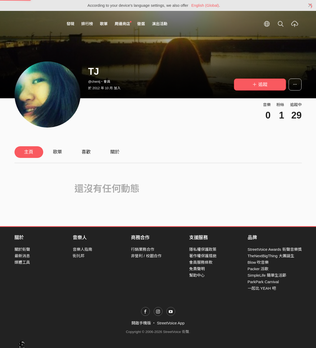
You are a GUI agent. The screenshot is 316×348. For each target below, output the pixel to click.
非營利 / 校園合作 (146, 256)
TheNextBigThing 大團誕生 (271, 256)
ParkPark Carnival (263, 282)
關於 (115, 152)
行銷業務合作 (142, 249)
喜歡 (86, 152)
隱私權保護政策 (202, 249)
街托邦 (78, 256)
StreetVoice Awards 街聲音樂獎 (275, 249)
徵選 (141, 24)
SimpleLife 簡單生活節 (267, 275)
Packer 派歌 (258, 269)
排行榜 (87, 24)
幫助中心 (197, 275)
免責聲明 (197, 269)
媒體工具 (22, 262)
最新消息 (22, 256)
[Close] (310, 5)
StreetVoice (35, 23)
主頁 (28, 152)
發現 (70, 24)
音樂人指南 (82, 249)
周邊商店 (123, 23)
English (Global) (205, 5)
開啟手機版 (141, 323)
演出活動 (159, 24)
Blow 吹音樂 (258, 262)
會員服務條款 (200, 262)
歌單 (104, 24)
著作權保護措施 (202, 256)
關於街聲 (22, 249)
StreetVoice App (171, 323)
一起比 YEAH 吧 (262, 288)
